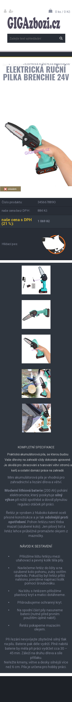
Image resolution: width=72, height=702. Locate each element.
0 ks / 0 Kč (62, 12)
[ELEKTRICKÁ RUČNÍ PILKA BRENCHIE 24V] (36, 116)
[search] (61, 38)
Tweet (61, 194)
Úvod (5, 64)
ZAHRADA (16, 64)
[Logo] (33, 22)
